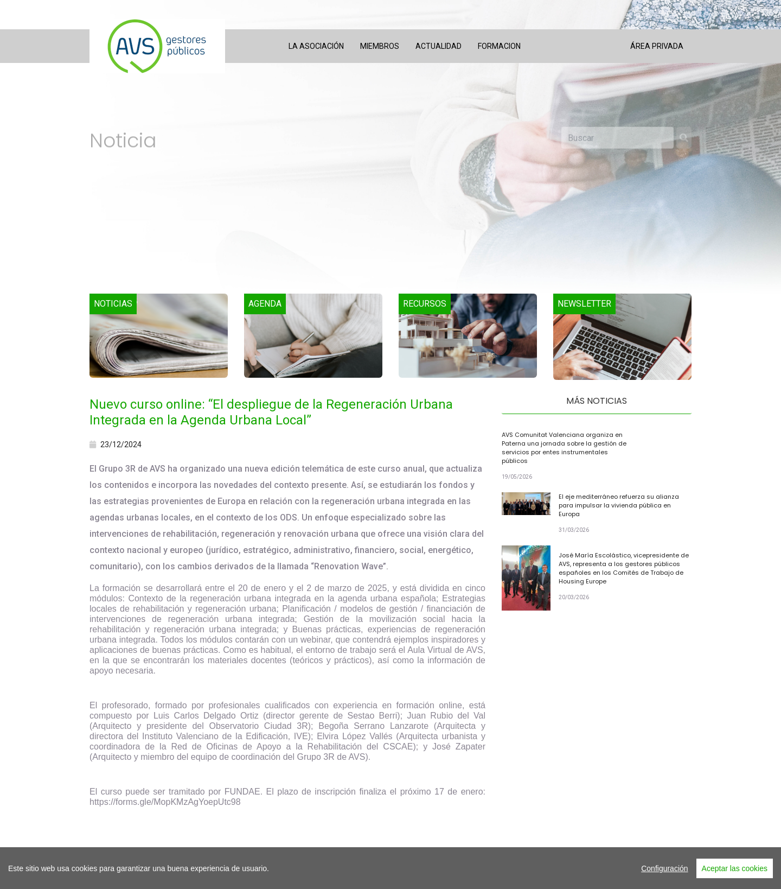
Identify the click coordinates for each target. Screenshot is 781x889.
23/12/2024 (115, 444)
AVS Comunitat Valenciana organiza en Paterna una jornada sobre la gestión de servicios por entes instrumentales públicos (564, 447)
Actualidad (438, 46)
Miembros (379, 46)
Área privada (656, 46)
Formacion (499, 46)
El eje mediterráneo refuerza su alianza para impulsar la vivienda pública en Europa (619, 505)
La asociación (316, 46)
